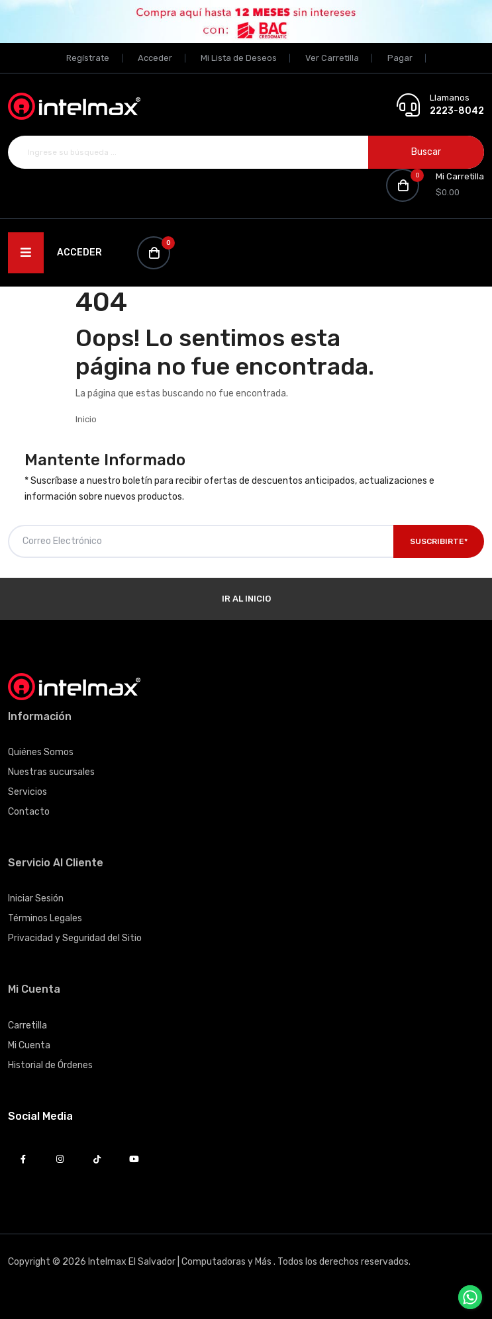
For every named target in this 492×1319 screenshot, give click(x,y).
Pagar (400, 58)
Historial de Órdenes (50, 1065)
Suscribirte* (438, 541)
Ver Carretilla (332, 58)
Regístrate (87, 58)
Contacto (29, 811)
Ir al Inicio (246, 599)
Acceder (155, 58)
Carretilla (27, 1025)
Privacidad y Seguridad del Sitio (75, 938)
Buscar (426, 152)
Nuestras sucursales (51, 772)
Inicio (86, 419)
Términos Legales (45, 918)
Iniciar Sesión (36, 898)
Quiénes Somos (41, 752)
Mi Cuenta (29, 1045)
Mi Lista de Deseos (239, 58)
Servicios (27, 791)
